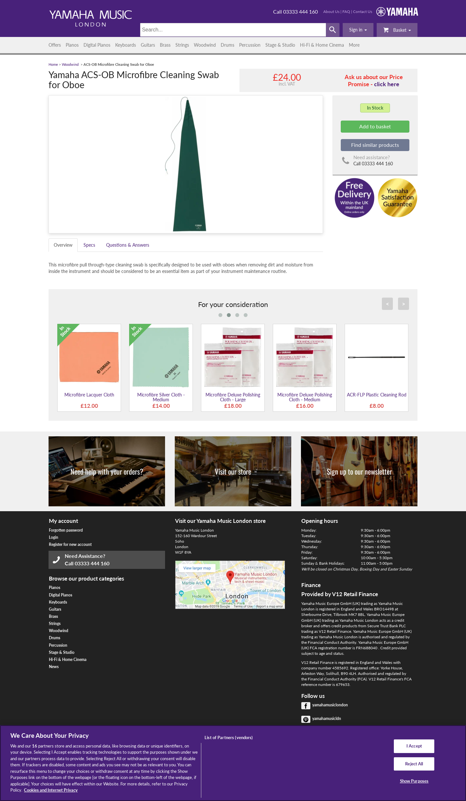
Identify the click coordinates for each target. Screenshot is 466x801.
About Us (331, 11)
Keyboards (125, 45)
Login (53, 537)
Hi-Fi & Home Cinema (322, 45)
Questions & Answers (127, 245)
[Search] (233, 30)
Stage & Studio (280, 45)
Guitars (148, 45)
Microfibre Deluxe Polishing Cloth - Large (232, 397)
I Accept (414, 745)
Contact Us (362, 11)
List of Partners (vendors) (229, 737)
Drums (227, 45)
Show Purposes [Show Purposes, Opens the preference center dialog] (414, 780)
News (54, 666)
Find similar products (375, 145)
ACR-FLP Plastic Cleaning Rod (376, 394)
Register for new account (70, 544)
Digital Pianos (96, 45)
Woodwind (205, 45)
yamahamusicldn (326, 718)
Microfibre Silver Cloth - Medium (161, 397)
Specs (89, 245)
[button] (358, 30)
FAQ (346, 11)
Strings (182, 45)
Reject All (414, 763)
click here (386, 84)
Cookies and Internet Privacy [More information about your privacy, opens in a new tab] (51, 790)
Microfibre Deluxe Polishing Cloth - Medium (304, 397)
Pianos (72, 45)
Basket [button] (397, 29)
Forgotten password (66, 530)
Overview (63, 245)
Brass (165, 45)
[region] (233, 763)
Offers (55, 45)
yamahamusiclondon (330, 704)
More (354, 45)
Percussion (250, 45)
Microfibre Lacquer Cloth (89, 394)
